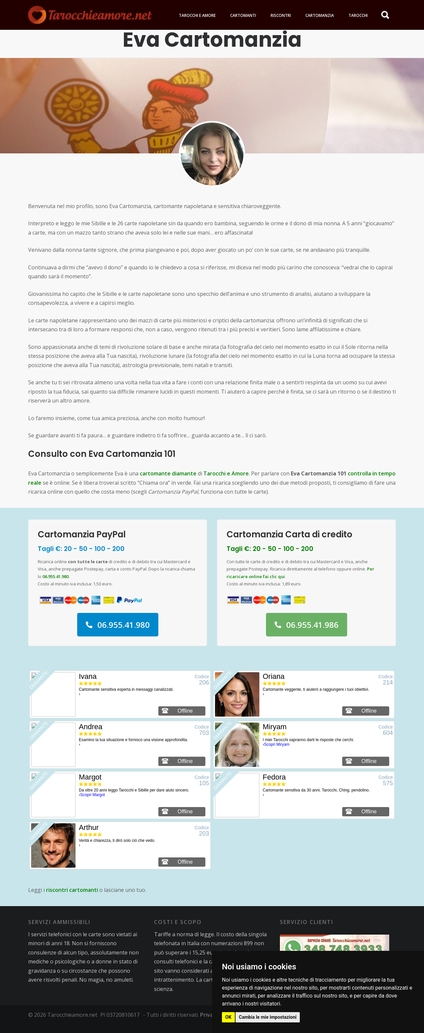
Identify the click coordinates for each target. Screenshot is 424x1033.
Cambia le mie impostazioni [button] (267, 1017)
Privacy (209, 1023)
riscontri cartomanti (72, 898)
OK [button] (228, 1017)
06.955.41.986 (307, 632)
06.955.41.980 (55, 585)
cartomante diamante (168, 481)
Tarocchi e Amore (226, 481)
